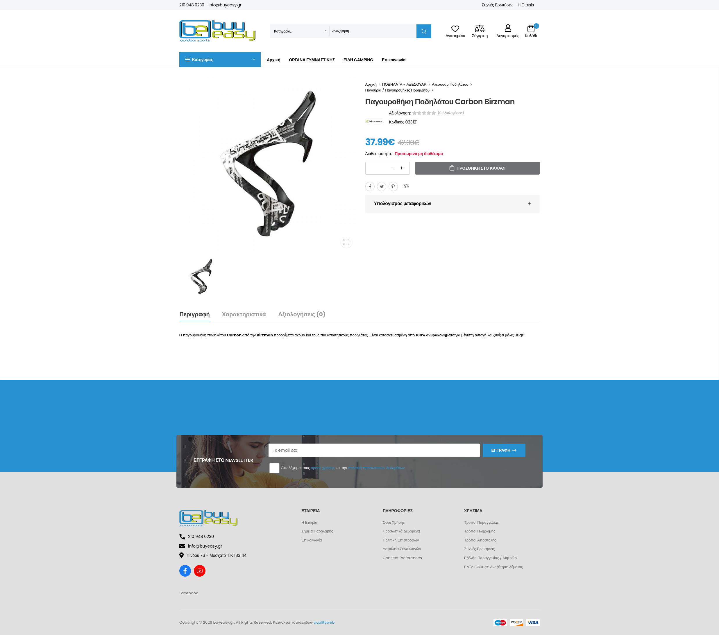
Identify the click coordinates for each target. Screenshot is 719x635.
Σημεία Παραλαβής (317, 531)
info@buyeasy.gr (225, 5)
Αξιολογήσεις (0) (301, 314)
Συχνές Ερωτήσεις (497, 5)
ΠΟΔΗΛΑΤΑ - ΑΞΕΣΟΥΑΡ (404, 84)
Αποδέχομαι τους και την (337, 468)
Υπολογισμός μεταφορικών (402, 203)
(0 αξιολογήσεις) (451, 113)
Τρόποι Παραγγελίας (481, 522)
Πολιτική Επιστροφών (401, 540)
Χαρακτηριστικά (244, 314)
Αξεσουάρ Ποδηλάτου (450, 84)
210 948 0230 (191, 5)
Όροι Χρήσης (394, 522)
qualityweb (324, 622)
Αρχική (273, 60)
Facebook (188, 593)
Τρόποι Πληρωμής (479, 531)
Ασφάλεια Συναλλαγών (402, 549)
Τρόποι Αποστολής (480, 540)
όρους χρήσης (323, 468)
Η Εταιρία (526, 5)
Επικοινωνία (393, 60)
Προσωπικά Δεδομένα (401, 531)
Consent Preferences (402, 558)
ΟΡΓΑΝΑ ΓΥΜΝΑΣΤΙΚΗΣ (312, 60)
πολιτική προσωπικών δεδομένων (376, 468)
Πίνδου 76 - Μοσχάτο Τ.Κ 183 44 (212, 555)
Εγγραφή (500, 450)
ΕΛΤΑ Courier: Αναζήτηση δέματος (493, 567)
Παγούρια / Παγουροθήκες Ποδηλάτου (397, 90)
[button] (220, 59)
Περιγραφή (195, 314)
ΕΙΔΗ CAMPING (358, 60)
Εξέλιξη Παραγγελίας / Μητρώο (490, 558)
